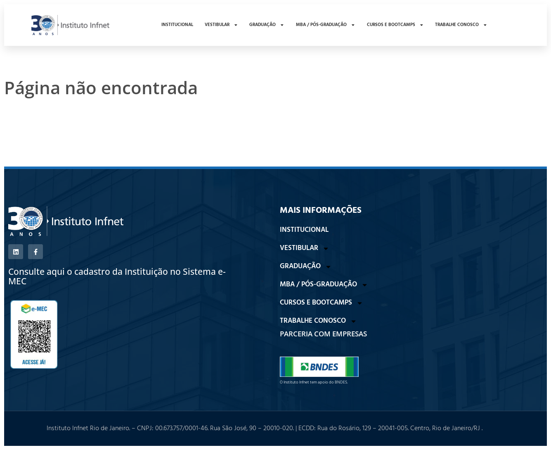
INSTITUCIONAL (177, 25)
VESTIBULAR (221, 25)
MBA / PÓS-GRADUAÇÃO (325, 25)
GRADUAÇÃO (266, 25)
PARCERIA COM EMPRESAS (323, 333)
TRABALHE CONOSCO (461, 25)
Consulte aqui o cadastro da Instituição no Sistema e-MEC (117, 276)
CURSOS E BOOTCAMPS (395, 25)
